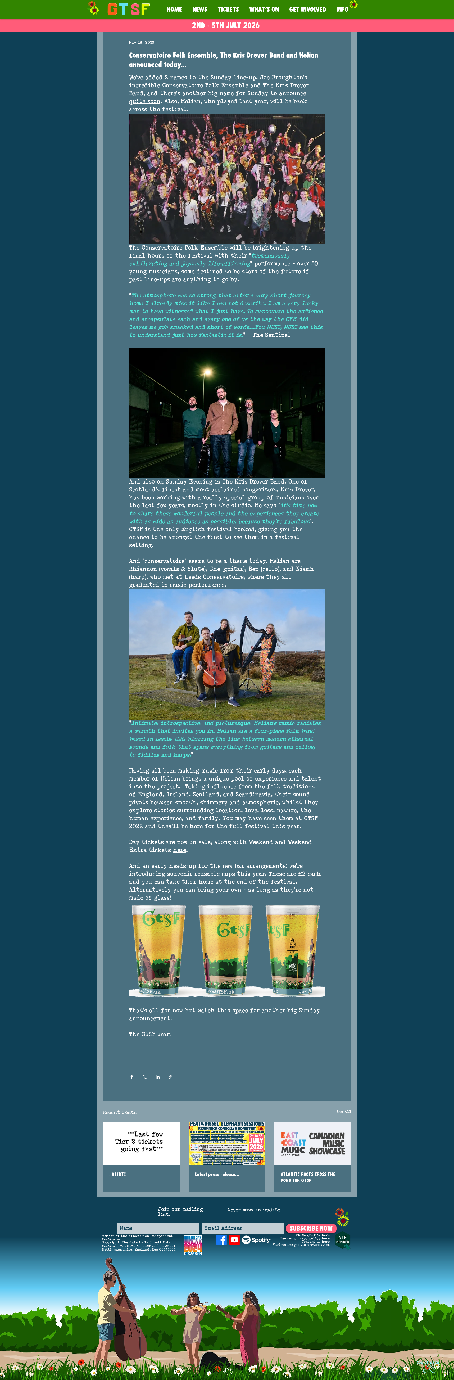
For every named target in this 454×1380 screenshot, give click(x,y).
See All (344, 1112)
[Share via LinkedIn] (157, 1076)
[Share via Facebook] (131, 1076)
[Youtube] (234, 1240)
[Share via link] (170, 1076)
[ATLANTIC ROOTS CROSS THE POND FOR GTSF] (312, 1143)
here (326, 1235)
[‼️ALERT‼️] (141, 1143)
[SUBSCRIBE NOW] (311, 1228)
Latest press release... (217, 1174)
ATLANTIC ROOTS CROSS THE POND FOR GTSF (308, 1177)
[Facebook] (221, 1240)
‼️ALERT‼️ (118, 1174)
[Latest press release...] (227, 1143)
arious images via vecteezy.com (302, 1245)
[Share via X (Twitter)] (144, 1076)
